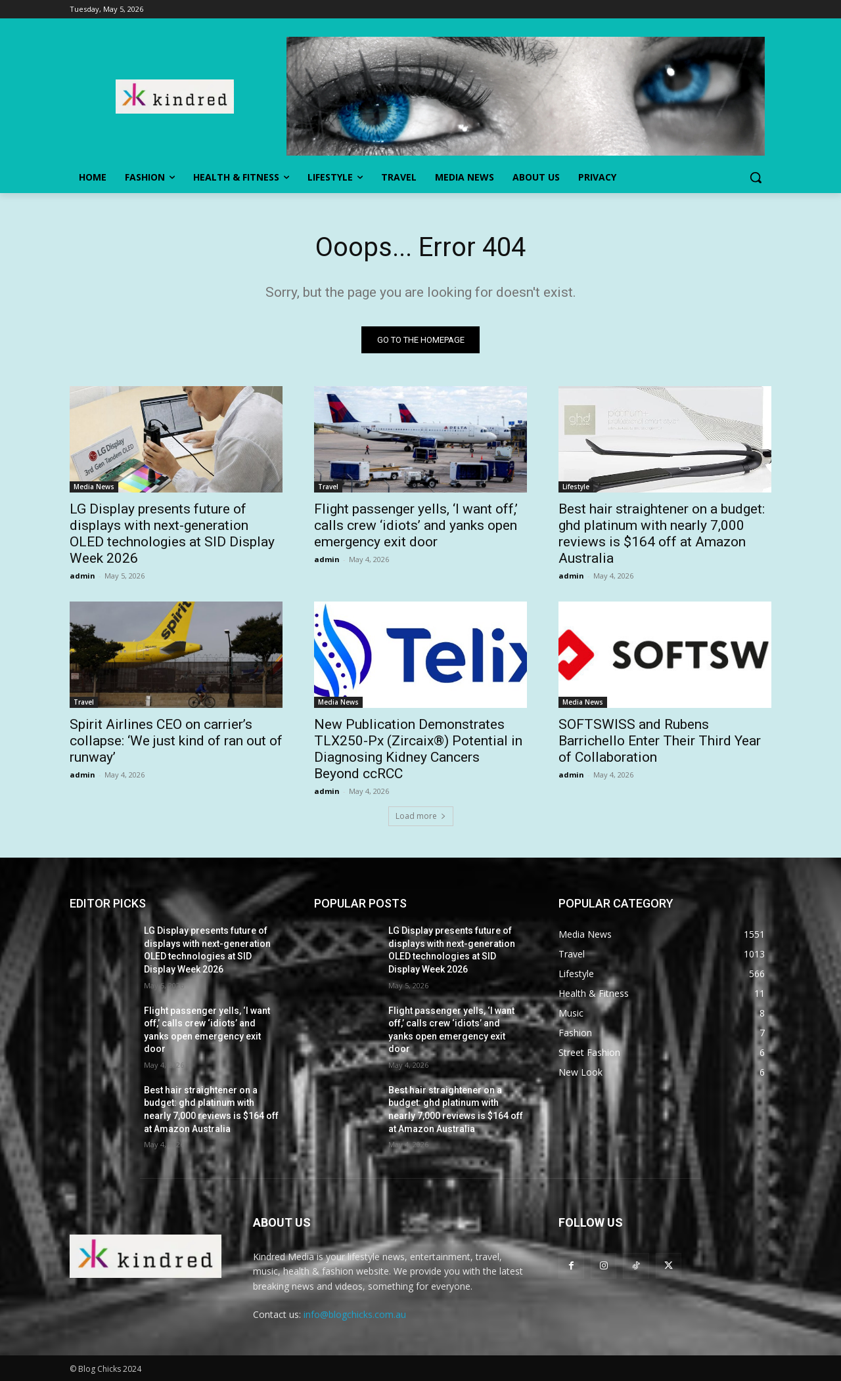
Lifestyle (575, 486)
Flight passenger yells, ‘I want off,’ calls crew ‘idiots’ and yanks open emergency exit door (416, 525)
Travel (328, 486)
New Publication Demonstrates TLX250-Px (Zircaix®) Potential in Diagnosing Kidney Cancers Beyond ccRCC (418, 748)
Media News (94, 486)
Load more (421, 816)
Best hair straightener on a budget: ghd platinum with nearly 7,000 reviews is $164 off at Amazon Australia (661, 533)
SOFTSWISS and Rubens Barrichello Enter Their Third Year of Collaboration (659, 740)
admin (82, 576)
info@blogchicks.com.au (355, 1315)
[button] (755, 177)
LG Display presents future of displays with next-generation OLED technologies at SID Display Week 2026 (172, 533)
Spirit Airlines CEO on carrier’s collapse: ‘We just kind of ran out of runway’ (176, 740)
